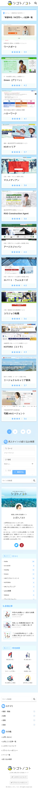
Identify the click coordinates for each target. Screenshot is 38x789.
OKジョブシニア (19, 586)
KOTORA (19, 582)
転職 (19, 716)
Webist (19, 595)
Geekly (19, 570)
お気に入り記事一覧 (9, 741)
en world (19, 565)
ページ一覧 (6, 755)
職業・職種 (19, 711)
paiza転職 (19, 591)
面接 (19, 725)
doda (19, 561)
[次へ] (28, 431)
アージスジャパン (19, 599)
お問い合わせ (7, 737)
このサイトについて (9, 746)
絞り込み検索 (7, 759)
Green (19, 574)
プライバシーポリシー (10, 750)
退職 (19, 720)
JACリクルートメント (19, 578)
